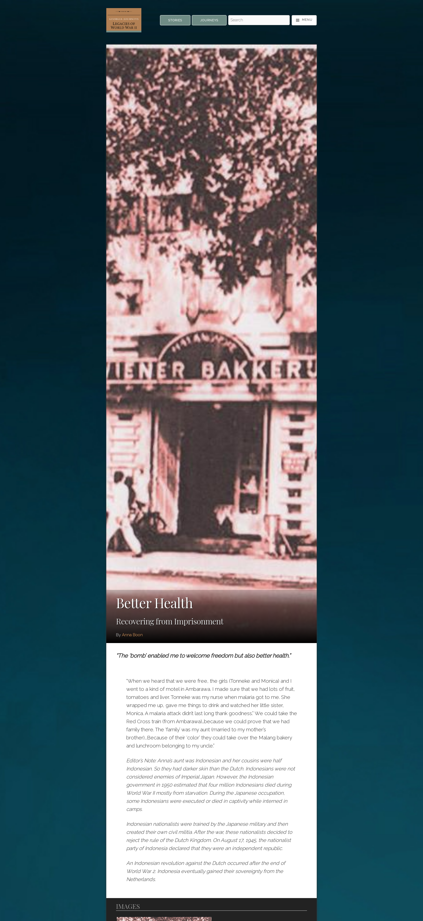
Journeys (209, 20)
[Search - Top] (259, 20)
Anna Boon (132, 635)
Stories (175, 20)
